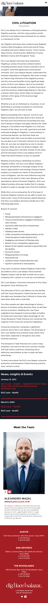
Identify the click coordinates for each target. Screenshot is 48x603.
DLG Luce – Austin (11, 406)
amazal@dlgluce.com (17, 502)
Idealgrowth (27, 593)
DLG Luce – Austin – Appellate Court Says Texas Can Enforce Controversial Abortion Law (24, 386)
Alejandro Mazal (17, 498)
